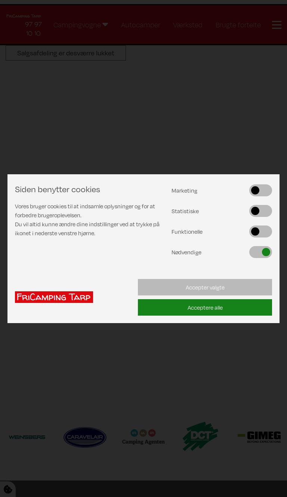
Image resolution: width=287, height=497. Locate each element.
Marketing (184, 190)
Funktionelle (187, 231)
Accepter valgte (205, 287)
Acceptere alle (205, 307)
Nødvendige (186, 252)
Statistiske (185, 211)
